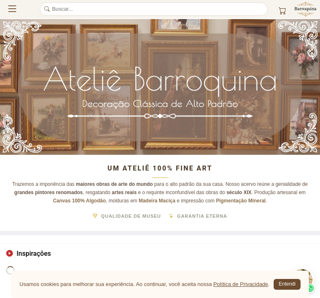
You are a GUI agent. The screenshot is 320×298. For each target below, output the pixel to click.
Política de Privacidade (240, 284)
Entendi (287, 284)
